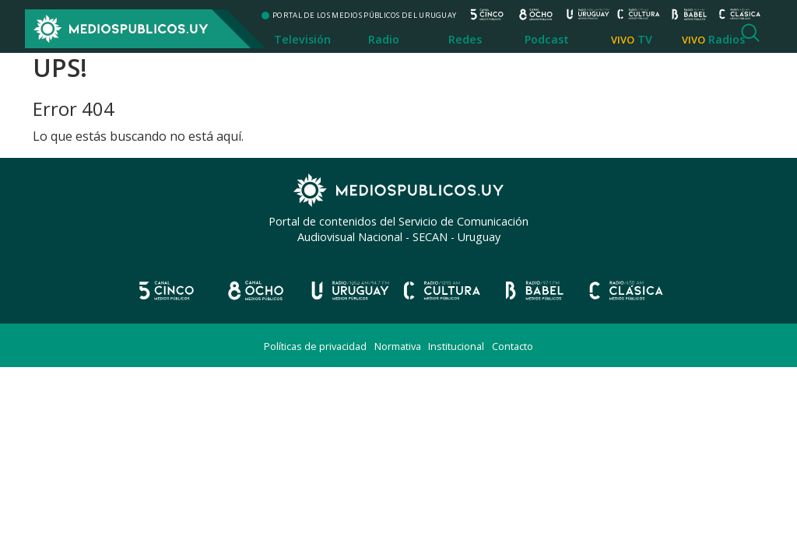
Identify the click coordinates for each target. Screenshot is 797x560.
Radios (726, 39)
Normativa (397, 346)
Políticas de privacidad (315, 346)
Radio (383, 39)
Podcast (547, 39)
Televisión (302, 39)
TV (644, 39)
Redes (465, 39)
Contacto (512, 346)
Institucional (456, 346)
